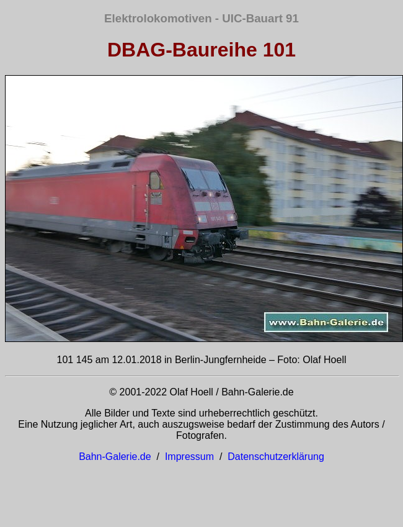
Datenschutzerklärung (276, 456)
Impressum (189, 456)
